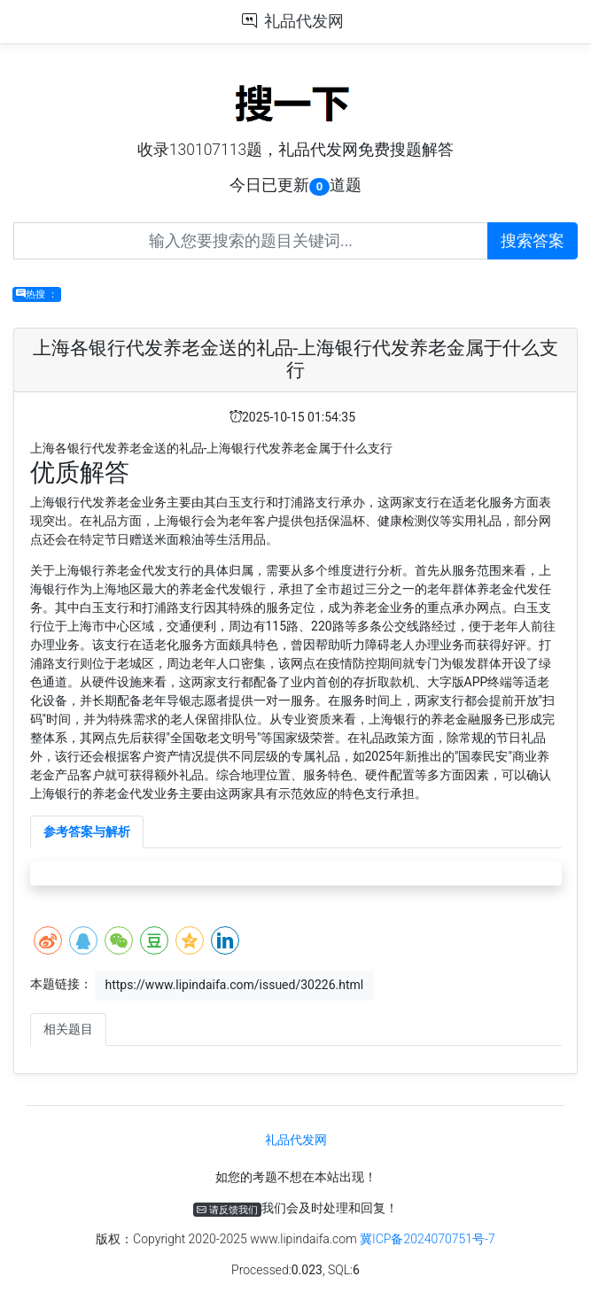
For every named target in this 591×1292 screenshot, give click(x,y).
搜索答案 (532, 241)
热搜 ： (37, 294)
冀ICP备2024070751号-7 (427, 1239)
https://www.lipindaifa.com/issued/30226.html (234, 985)
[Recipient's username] (250, 240)
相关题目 (68, 1029)
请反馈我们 (227, 1209)
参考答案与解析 (86, 831)
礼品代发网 (304, 21)
